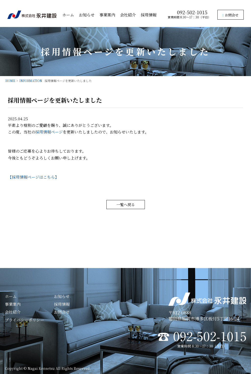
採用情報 (148, 15)
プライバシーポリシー (24, 320)
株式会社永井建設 (31, 14)
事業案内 (107, 15)
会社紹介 (128, 15)
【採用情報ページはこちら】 (33, 177)
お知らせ (87, 15)
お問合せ (230, 15)
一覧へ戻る (125, 204)
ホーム (68, 15)
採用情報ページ (49, 132)
